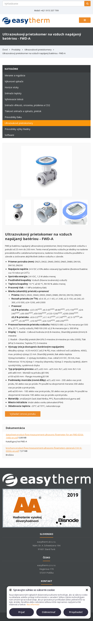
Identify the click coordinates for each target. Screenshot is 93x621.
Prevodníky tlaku (13, 117)
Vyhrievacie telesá (14, 99)
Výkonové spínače (14, 81)
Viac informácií (33, 604)
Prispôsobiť (76, 612)
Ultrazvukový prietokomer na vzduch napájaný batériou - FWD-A (33, 53)
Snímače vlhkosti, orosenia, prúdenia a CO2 (27, 105)
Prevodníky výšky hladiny (17, 129)
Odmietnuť (48, 612)
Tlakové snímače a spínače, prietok (23, 111)
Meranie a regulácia (15, 75)
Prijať (21, 612)
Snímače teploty (13, 93)
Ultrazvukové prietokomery (38, 49)
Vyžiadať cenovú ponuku (23, 413)
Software (9, 135)
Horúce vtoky (12, 87)
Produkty (16, 49)
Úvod (5, 49)
